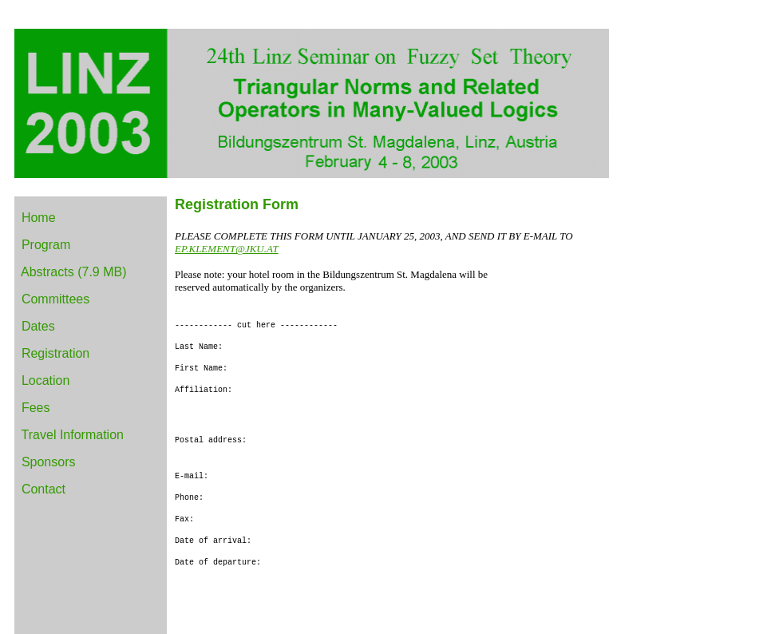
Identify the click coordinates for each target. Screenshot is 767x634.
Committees (55, 299)
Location (46, 380)
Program (46, 245)
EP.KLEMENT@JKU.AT (227, 249)
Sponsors (49, 462)
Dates (38, 326)
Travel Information (73, 435)
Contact (43, 489)
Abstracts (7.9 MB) (73, 272)
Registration (55, 353)
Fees (36, 407)
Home (39, 217)
